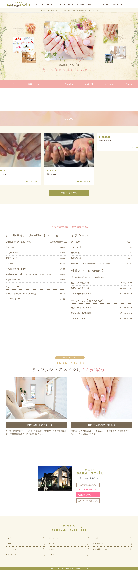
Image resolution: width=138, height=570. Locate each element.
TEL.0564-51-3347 (88, 489)
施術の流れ (90, 84)
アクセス (127, 84)
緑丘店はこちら (99, 544)
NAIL (90, 4)
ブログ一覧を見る (69, 193)
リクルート (53, 538)
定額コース (33, 84)
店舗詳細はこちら (88, 485)
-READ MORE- (83, 181)
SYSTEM (22, 4)
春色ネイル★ (105, 140)
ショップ (9, 544)
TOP (11, 4)
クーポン (96, 538)
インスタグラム (12, 555)
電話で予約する (88, 495)
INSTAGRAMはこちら (88, 501)
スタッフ (108, 84)
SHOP (33, 4)
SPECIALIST (48, 4)
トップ (8, 538)
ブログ (14, 84)
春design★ (52, 174)
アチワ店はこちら (100, 549)
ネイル (51, 555)
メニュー (52, 84)
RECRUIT (14, 6)
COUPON (117, 4)
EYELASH (102, 4)
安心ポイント (71, 84)
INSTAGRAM (65, 4)
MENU (80, 4)
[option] (69, 159)
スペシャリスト (12, 549)
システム (52, 544)
